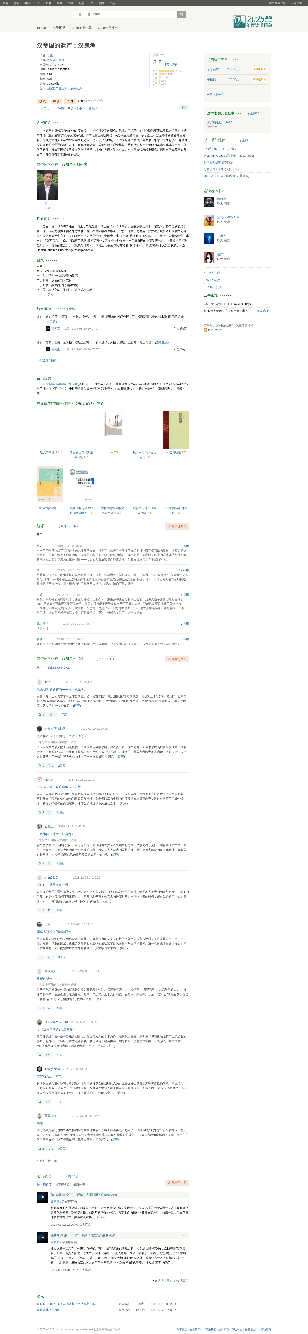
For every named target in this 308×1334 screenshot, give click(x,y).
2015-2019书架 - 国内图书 (221, 176)
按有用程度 (44, 1184)
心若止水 (50, 826)
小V (39, 546)
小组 (70, 3)
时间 (101, 3)
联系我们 (210, 1329)
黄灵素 (55, 328)
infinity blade (52, 1069)
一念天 (221, 236)
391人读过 (213, 280)
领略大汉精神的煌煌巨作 (54, 931)
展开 (77, 705)
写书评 (60, 108)
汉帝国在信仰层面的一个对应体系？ (62, 736)
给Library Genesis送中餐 (220, 155)
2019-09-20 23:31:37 (70, 546)
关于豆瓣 (182, 1329)
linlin (47, 682)
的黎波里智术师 (54, 728)
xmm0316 (50, 877)
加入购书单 (78, 108)
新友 (127, 1304)
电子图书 (59, 27)
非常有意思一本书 (49, 1076)
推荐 (184, 107)
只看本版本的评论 (58, 668)
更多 (50, 294)
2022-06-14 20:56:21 (71, 594)
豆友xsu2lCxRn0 (228, 217)
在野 (220, 254)
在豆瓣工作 (196, 1329)
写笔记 (45, 108)
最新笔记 (79, 1184)
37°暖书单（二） (215, 149)
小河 (47, 924)
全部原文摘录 (48, 360)
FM (91, 3)
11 (44, 714)
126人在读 (213, 272)
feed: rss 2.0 (215, 330)
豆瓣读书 (53, 15)
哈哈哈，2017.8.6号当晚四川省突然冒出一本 (66, 1304)
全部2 (253, 113)
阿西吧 (221, 199)
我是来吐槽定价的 (48, 1309)
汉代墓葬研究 (212, 162)
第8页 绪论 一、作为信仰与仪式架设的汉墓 (83, 1235)
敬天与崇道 (47, 452)
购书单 (41, 27)
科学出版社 (57, 60)
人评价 (171, 64)
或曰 (40, 570)
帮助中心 (237, 1329)
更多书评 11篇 (48, 1160)
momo (48, 779)
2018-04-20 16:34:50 (76, 623)
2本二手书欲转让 (215, 304)
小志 (127, 1309)
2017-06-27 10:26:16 (71, 570)
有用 (186, 546)
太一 (111, 452)
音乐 (38, 3)
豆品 (112, 3)
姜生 (50, 55)
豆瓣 (5, 3)
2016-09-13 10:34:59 (71, 639)
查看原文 (52, 321)
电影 (27, 3)
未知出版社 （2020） (221, 122)
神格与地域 (174, 452)
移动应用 (265, 1329)
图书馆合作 (251, 1329)
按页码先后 (62, 1184)
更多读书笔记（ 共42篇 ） (172, 1280)
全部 (72, 308)
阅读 (81, 3)
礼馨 (40, 639)
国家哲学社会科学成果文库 (64, 88)
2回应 (61, 765)
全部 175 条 (68, 526)
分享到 (93, 108)
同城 (59, 3)
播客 (48, 3)
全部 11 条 (105, 659)
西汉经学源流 (48, 508)
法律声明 (223, 1329)
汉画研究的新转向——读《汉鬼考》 (62, 689)
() (102, 1217)
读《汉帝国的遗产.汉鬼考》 (56, 1029)
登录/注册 (297, 3)
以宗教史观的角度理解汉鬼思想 (59, 787)
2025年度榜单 (82, 27)
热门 (40, 534)
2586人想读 (213, 287)
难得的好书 (45, 978)
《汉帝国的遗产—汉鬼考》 (56, 834)
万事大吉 (50, 1115)
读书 (16, 3)
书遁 (40, 594)
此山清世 (42, 623)
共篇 (73, 1176)
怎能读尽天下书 (214, 169)
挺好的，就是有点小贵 (52, 885)
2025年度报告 (108, 27)
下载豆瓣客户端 (276, 3)
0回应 (63, 714)
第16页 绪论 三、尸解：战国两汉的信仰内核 (84, 1195)
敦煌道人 (50, 971)
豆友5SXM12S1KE (56, 1022)
